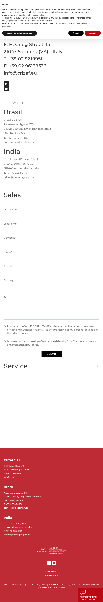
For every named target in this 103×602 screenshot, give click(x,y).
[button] (99, 4)
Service (16, 366)
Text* (6, 297)
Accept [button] (92, 33)
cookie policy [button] (38, 15)
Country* (9, 280)
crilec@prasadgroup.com (17, 534)
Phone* (8, 266)
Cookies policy (51, 575)
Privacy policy (51, 571)
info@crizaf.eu (11, 477)
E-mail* (8, 252)
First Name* (11, 209)
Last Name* (10, 223)
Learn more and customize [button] (19, 33)
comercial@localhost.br (16, 508)
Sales (12, 195)
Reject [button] (76, 33)
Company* (10, 238)
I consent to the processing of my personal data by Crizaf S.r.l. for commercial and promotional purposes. (52, 343)
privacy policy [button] (77, 9)
